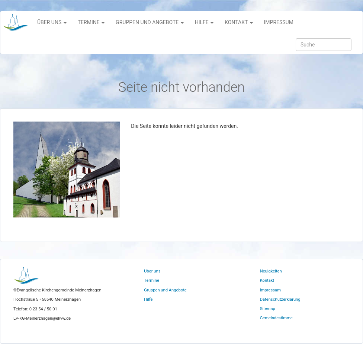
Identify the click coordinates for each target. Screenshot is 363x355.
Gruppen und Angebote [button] (150, 22)
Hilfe (148, 299)
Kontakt (267, 280)
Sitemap (267, 308)
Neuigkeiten (271, 271)
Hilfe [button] (204, 22)
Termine (151, 280)
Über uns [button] (52, 22)
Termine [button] (91, 22)
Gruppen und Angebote (165, 290)
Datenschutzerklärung (280, 299)
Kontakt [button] (239, 22)
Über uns (152, 271)
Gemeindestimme (276, 318)
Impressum (278, 22)
